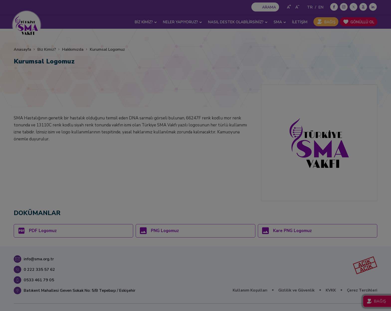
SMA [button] (280, 21)
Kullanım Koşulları (250, 290)
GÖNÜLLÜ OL (362, 21)
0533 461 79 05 (39, 280)
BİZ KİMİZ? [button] (146, 21)
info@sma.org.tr (39, 259)
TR (310, 7)
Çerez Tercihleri (362, 290)
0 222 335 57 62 (39, 269)
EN (320, 7)
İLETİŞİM (299, 21)
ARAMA (269, 7)
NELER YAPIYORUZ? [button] (182, 21)
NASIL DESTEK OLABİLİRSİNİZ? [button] (238, 21)
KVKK (331, 290)
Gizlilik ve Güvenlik (296, 290)
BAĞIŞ (329, 21)
